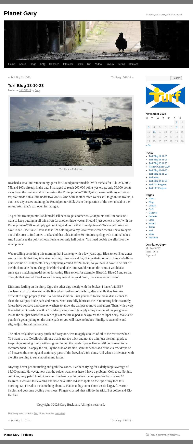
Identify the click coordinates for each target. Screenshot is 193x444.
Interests (68, 64)
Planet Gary (20, 13)
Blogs (33, 64)
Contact (133, 64)
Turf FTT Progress (157, 188)
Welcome (153, 237)
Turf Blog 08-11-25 (158, 159)
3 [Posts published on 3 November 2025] (148, 127)
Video (98, 64)
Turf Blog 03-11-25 (158, 163)
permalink (60, 413)
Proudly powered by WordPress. (165, 434)
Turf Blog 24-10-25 (158, 181)
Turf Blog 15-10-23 (122, 77)
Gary (37, 90)
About (22, 64)
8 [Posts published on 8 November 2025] (176, 127)
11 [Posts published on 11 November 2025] (154, 132)
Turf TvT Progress (157, 184)
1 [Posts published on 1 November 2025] (176, 122)
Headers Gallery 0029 (159, 166)
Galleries (54, 64)
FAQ (42, 64)
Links (80, 64)
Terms (121, 64)
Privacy (110, 64)
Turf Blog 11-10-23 (19, 77)
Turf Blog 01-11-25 (158, 173)
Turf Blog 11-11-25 (158, 156)
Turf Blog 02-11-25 (158, 170)
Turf (89, 64)
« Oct (148, 145)
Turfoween (154, 177)
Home (11, 64)
